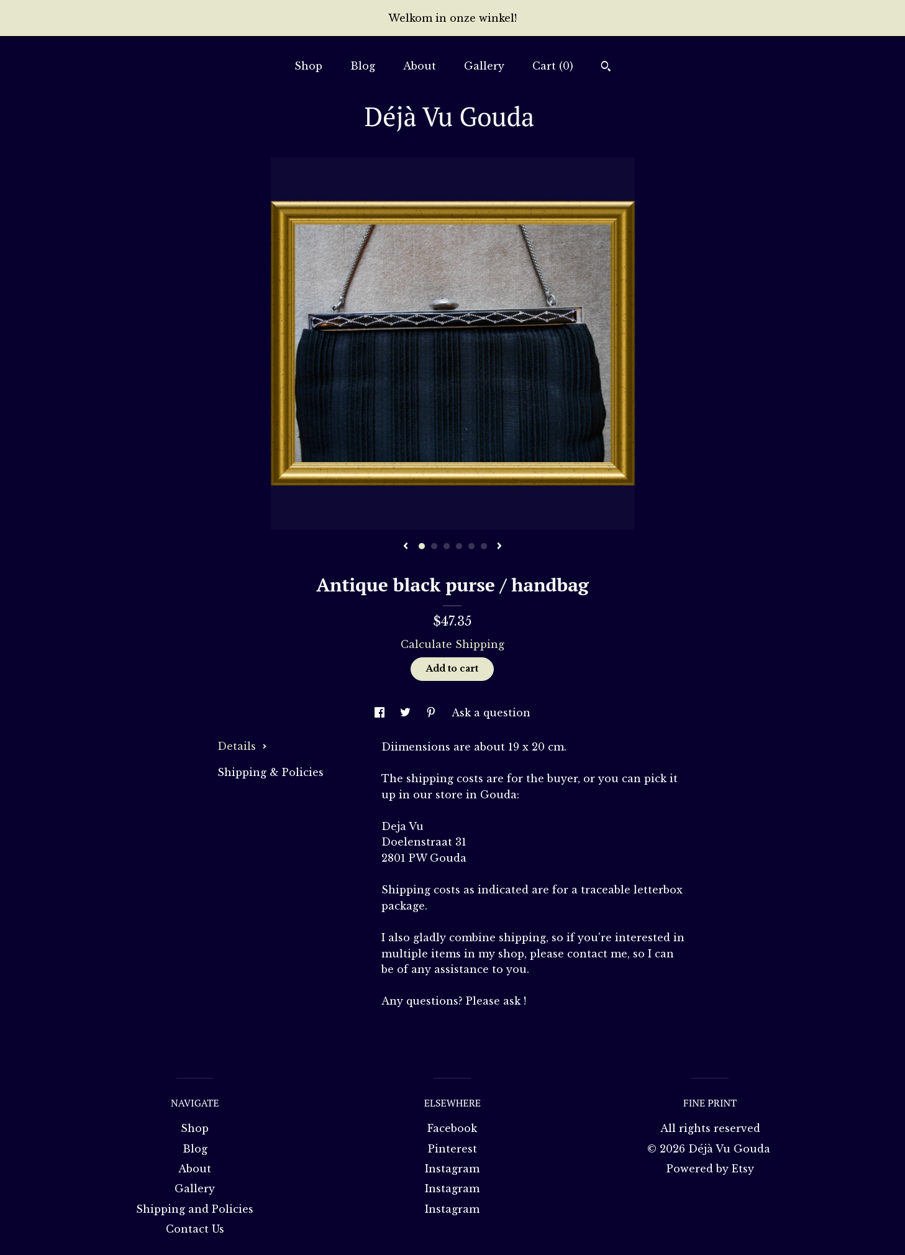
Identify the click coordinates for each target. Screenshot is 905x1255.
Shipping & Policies (270, 772)
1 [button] (422, 546)
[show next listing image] (499, 546)
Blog (362, 66)
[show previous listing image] (405, 546)
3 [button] (446, 546)
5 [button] (471, 546)
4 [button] (459, 546)
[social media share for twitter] (407, 712)
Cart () (552, 66)
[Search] (606, 68)
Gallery (484, 66)
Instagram (452, 1168)
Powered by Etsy (710, 1168)
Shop (308, 66)
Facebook (452, 1128)
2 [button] (434, 546)
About (419, 66)
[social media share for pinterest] (432, 712)
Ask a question (491, 712)
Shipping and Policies (194, 1209)
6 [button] (484, 546)
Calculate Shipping (452, 644)
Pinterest (452, 1149)
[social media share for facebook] (381, 712)
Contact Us (195, 1229)
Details (242, 746)
